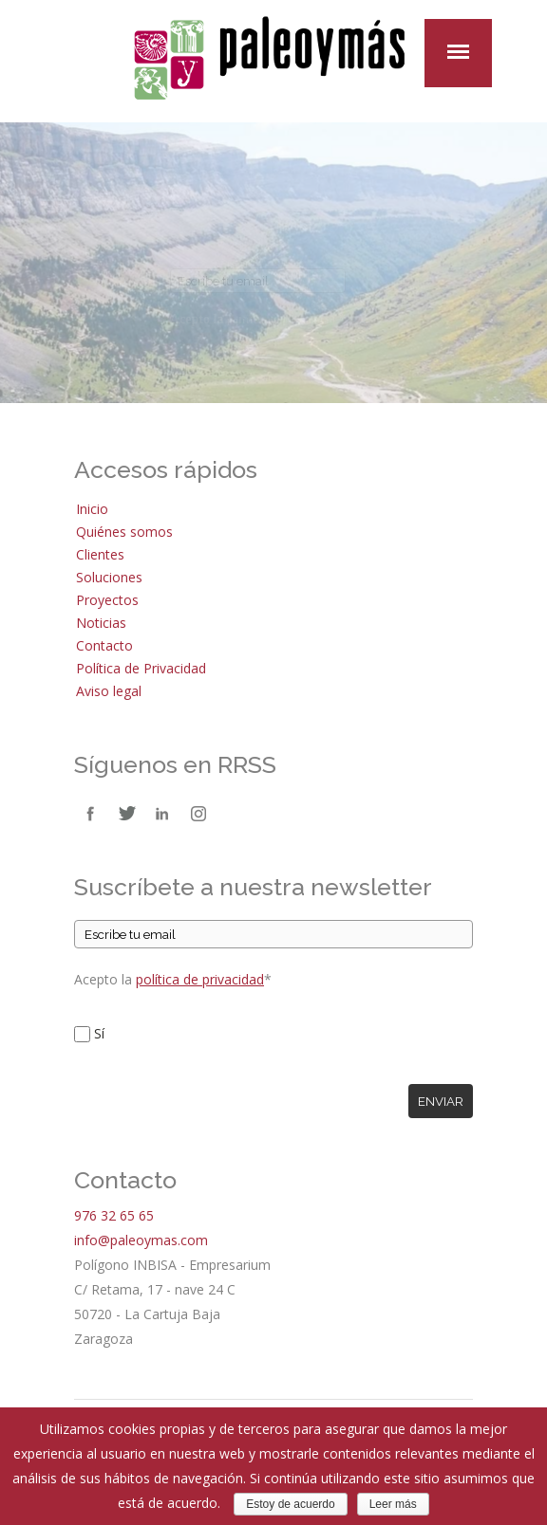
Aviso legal (108, 691)
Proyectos (107, 600)
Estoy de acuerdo (290, 1504)
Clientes (100, 554)
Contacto (104, 645)
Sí (99, 1033)
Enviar (440, 1101)
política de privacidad (200, 979)
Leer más (393, 1504)
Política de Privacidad (141, 668)
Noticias (101, 623)
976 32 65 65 (114, 1215)
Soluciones (109, 577)
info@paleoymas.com (141, 1240)
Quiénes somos (124, 532)
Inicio (92, 509)
